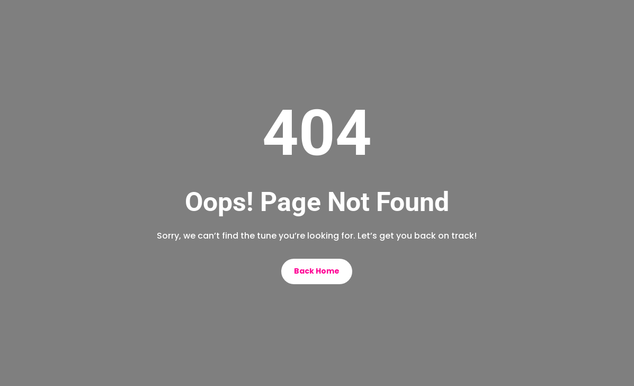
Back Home (317, 271)
